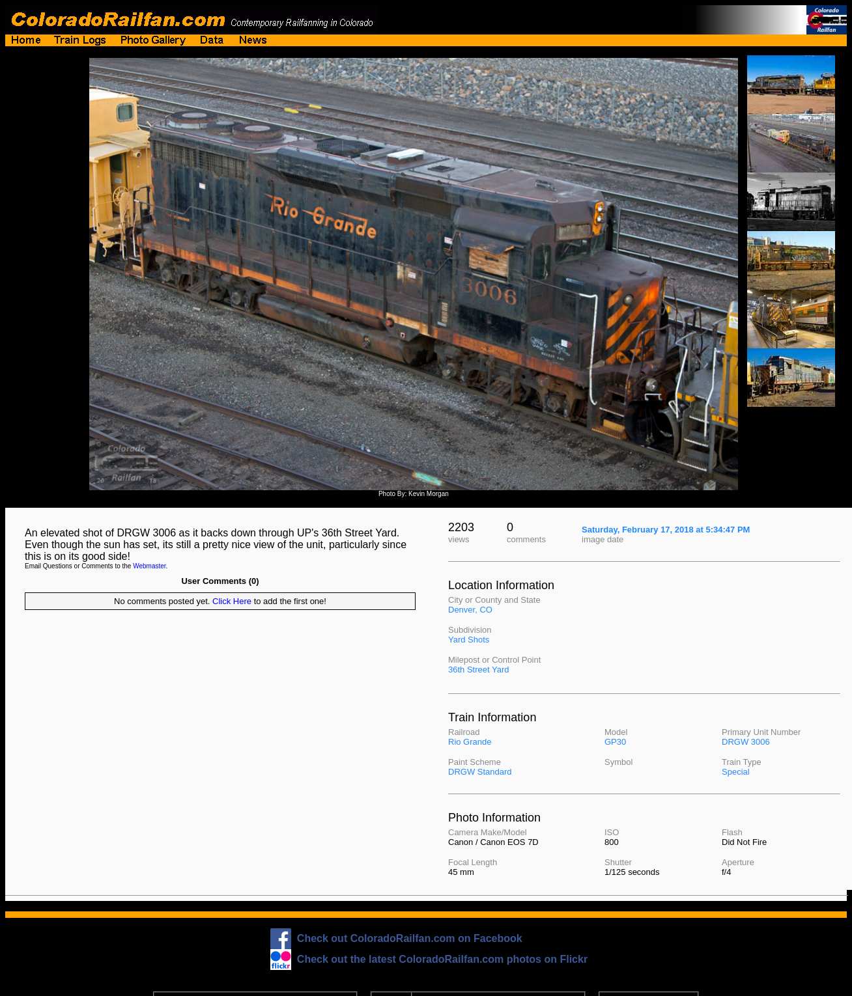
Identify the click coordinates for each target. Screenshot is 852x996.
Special (736, 772)
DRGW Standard (480, 772)
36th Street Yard (478, 669)
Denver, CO (470, 610)
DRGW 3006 (746, 742)
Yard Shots (468, 639)
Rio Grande (469, 742)
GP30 (615, 742)
